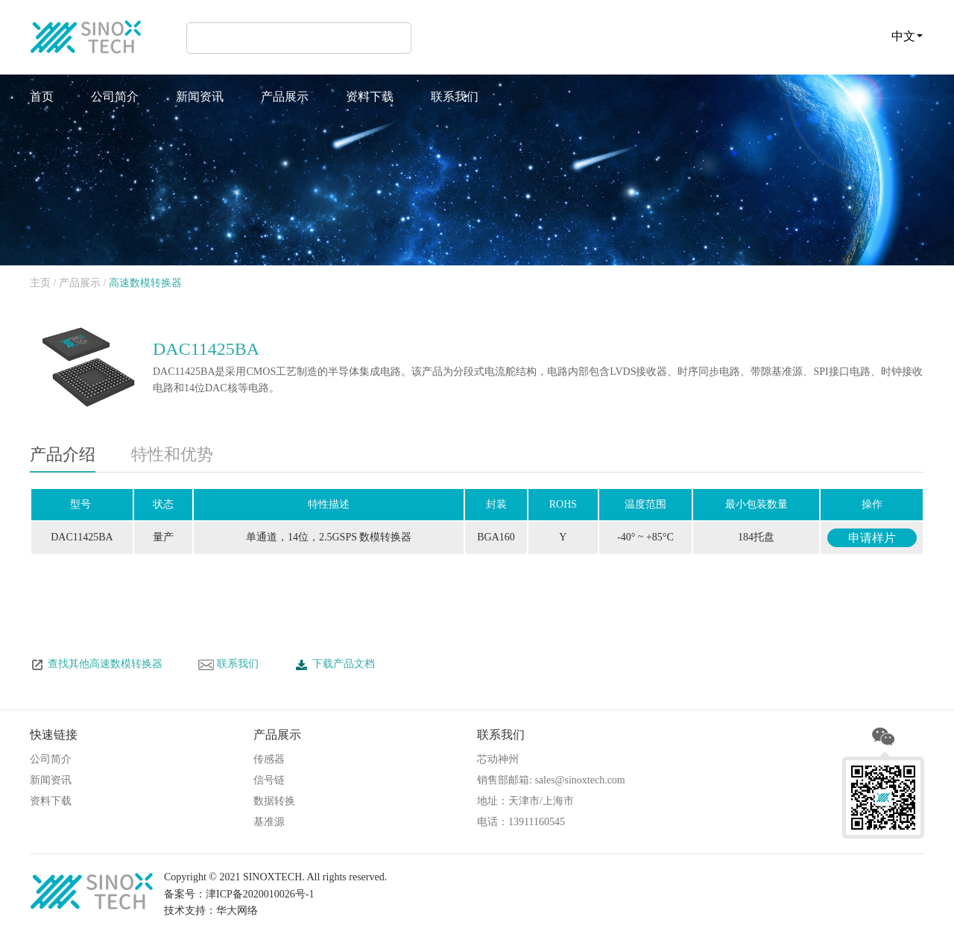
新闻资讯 (200, 96)
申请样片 (872, 537)
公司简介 (115, 96)
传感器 (269, 759)
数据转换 (274, 801)
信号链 (269, 780)
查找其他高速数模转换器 (96, 664)
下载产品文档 (334, 664)
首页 (42, 96)
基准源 (269, 821)
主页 (40, 282)
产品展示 (285, 96)
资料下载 (370, 96)
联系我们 (454, 96)
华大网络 (237, 910)
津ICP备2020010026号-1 (260, 894)
